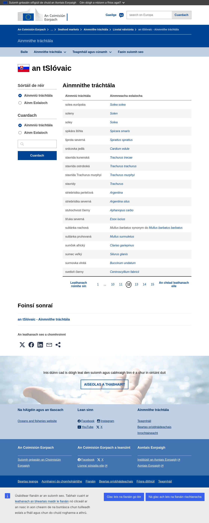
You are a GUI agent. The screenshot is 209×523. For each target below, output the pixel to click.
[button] (22, 344)
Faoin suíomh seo (130, 51)
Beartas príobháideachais (154, 427)
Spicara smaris (120, 131)
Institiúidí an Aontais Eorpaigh (157, 459)
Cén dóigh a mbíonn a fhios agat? (102, 2)
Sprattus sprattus (121, 139)
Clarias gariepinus (122, 245)
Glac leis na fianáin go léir (124, 496)
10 (113, 284)
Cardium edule (119, 148)
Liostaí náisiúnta (123, 29)
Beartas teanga (28, 481)
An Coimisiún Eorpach (32, 29)
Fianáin (90, 481)
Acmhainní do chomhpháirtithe (62, 481)
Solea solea (118, 104)
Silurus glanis (119, 254)
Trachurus (116, 183)
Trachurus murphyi (122, 175)
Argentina (116, 192)
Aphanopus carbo (121, 210)
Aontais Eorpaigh (149, 465)
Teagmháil (144, 421)
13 (137, 284)
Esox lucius (117, 219)
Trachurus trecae (121, 157)
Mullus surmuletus (122, 236)
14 (145, 284)
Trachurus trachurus (123, 166)
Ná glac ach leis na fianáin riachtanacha (175, 496)
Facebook (86, 459)
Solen (114, 113)
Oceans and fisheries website (37, 421)
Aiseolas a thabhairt (104, 384)
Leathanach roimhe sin (78, 284)
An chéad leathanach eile (174, 284)
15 (153, 284)
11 (121, 284)
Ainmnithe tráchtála (96, 29)
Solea (114, 122)
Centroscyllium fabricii (124, 271)
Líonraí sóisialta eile (91, 465)
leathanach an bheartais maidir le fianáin (42, 501)
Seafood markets (68, 29)
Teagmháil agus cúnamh (89, 51)
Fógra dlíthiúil (146, 481)
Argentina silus (120, 201)
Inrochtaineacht (148, 433)
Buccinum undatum (123, 263)
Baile (24, 51)
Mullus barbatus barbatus (166, 227)
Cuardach (181, 15)
